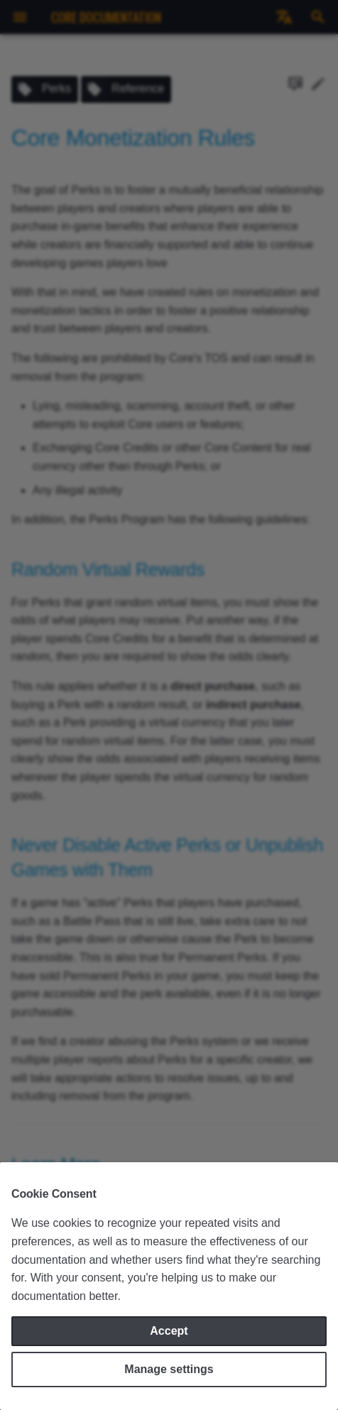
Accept (168, 1331)
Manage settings (168, 1369)
